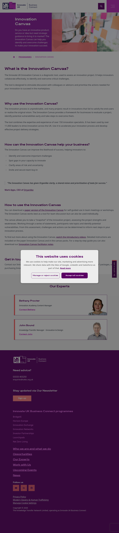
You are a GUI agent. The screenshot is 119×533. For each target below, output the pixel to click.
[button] (45, 275)
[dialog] (59, 266)
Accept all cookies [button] (74, 275)
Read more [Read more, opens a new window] (65, 268)
